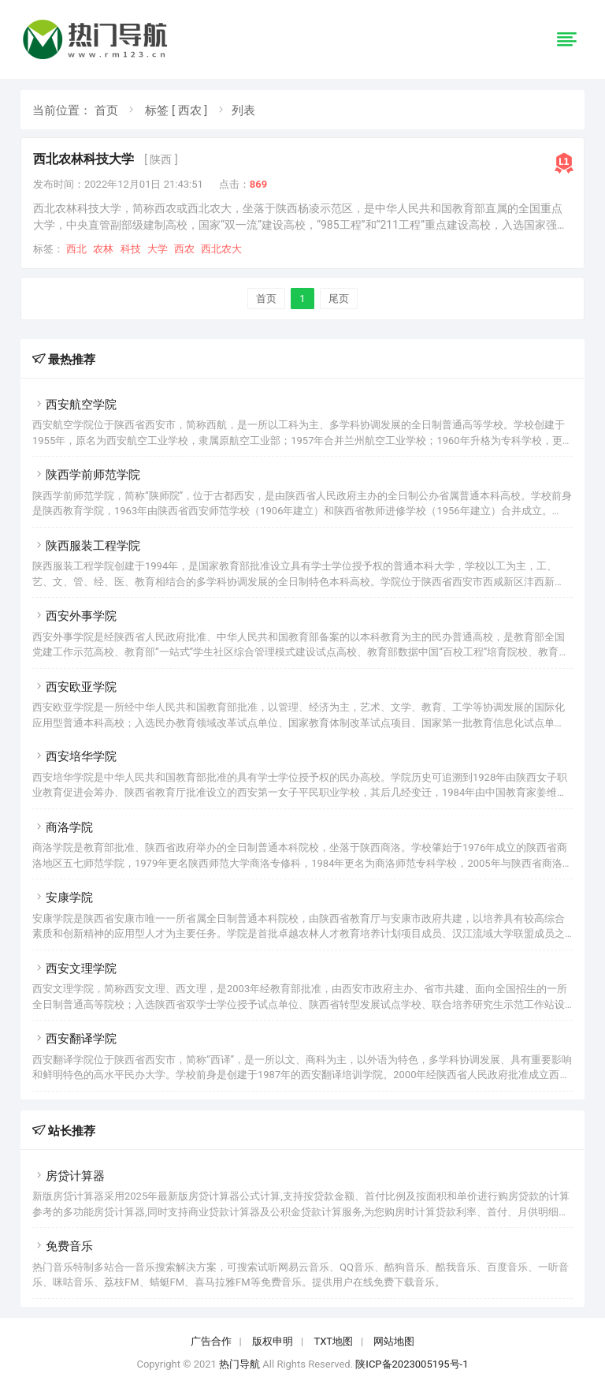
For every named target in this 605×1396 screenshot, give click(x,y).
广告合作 (211, 1341)
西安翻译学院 (74, 1039)
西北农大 (221, 249)
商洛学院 (62, 827)
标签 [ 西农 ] (176, 110)
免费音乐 (62, 1246)
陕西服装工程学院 (86, 546)
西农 (184, 249)
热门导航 (239, 1364)
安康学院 (62, 897)
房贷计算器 (68, 1176)
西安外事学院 (74, 616)
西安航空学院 (74, 405)
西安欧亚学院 (74, 687)
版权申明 (272, 1341)
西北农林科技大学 (83, 158)
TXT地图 (333, 1341)
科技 (131, 249)
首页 (106, 110)
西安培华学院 (74, 756)
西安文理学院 (74, 968)
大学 (157, 249)
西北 (76, 249)
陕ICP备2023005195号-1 (411, 1364)
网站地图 (393, 1341)
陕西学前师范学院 (86, 475)
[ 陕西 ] (160, 159)
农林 (103, 249)
